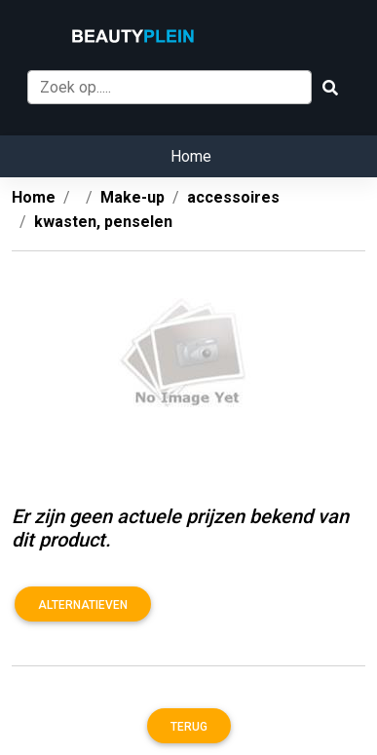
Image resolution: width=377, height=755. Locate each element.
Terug (188, 727)
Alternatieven (83, 605)
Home (190, 156)
